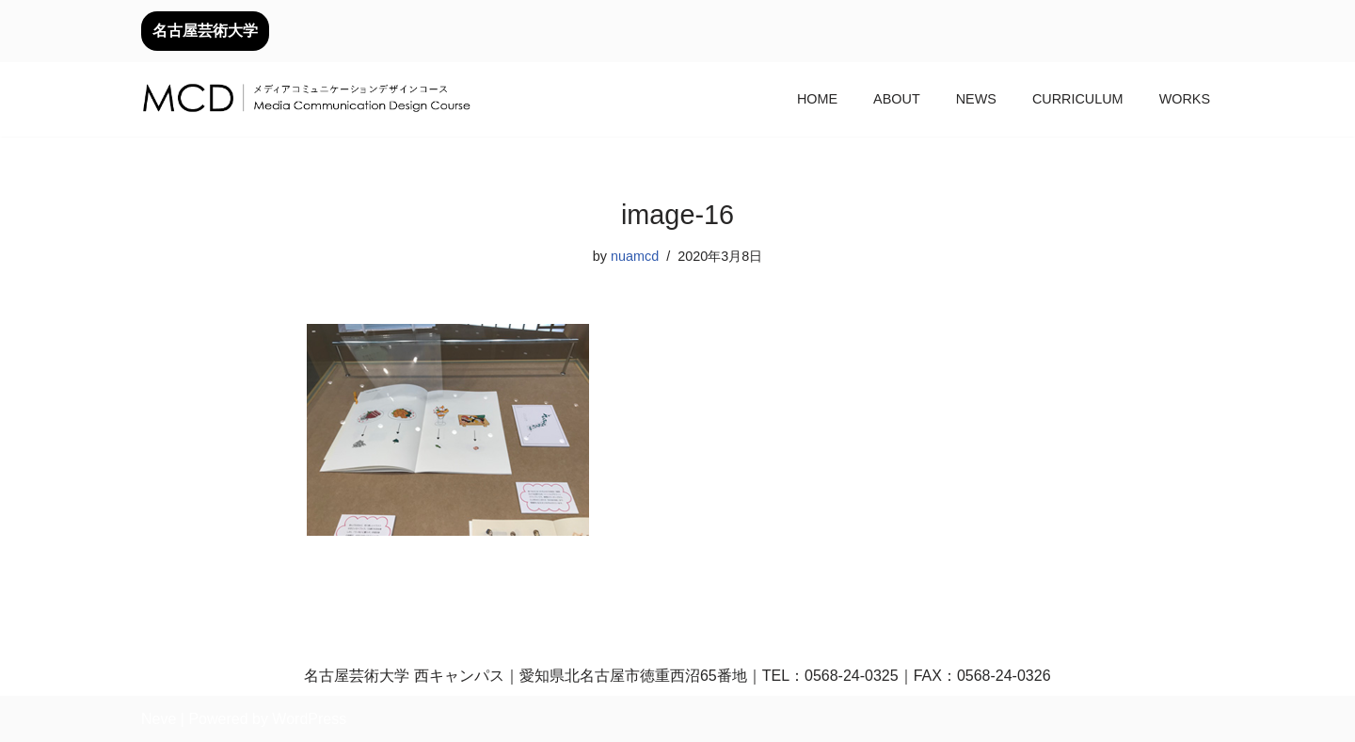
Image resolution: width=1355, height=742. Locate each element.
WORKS (1184, 98)
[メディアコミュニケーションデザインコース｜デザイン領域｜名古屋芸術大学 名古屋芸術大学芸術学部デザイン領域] (305, 100)
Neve (158, 719)
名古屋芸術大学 (205, 31)
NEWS (976, 98)
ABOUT (896, 98)
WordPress (309, 719)
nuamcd (635, 256)
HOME (817, 98)
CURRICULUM (1078, 98)
